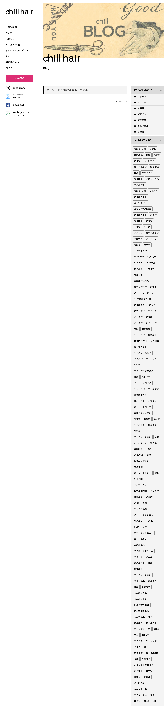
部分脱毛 (146, 587)
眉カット (138, 275)
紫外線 (153, 443)
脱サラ (153, 287)
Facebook (18, 105)
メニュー (142, 102)
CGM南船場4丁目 (142, 299)
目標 (154, 701)
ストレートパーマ (142, 407)
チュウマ (154, 491)
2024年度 (150, 263)
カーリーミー (140, 287)
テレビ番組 (139, 629)
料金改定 (152, 425)
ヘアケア (138, 263)
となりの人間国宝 (142, 209)
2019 (146, 701)
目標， (137, 677)
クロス (137, 647)
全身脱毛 (146, 659)
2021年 (145, 635)
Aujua (137, 365)
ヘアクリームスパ (142, 353)
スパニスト (139, 563)
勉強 (145, 503)
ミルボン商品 (140, 593)
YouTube (138, 479)
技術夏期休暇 (140, 491)
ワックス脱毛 (140, 509)
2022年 (149, 497)
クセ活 (149, 317)
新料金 (137, 431)
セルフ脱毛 (139, 617)
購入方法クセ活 (141, 611)
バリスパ (138, 359)
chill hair (147, 173)
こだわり (153, 191)
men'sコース (140, 689)
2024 (136, 503)
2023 (150, 521)
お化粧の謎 (139, 683)
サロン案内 (11, 27)
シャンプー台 (140, 443)
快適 (157, 437)
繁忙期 (147, 419)
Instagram (18, 88)
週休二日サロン (141, 461)
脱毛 (150, 617)
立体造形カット (141, 395)
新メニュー (139, 521)
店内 (136, 329)
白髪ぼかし (139, 449)
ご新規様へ (139, 545)
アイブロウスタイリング (146, 293)
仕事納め (146, 329)
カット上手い (140, 167)
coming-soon (22, 114)
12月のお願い (152, 653)
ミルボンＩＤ (140, 599)
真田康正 (138, 155)
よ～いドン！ (140, 203)
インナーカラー (141, 485)
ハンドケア (147, 377)
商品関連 (142, 120)
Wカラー (138, 239)
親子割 (157, 419)
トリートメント (141, 251)
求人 (8, 56)
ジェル (149, 557)
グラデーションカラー (144, 515)
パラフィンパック (142, 383)
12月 (146, 647)
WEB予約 (19, 78)
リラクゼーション (142, 437)
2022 (156, 629)
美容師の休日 (140, 341)
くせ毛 (152, 149)
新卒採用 (138, 269)
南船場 (137, 245)
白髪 (149, 455)
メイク (147, 227)
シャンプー (151, 323)
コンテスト (139, 401)
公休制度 (154, 341)
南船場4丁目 (140, 149)
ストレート (149, 161)
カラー (147, 245)
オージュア (151, 359)
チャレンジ (151, 641)
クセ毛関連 (143, 126)
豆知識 (147, 677)
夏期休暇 (138, 467)
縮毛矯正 (154, 167)
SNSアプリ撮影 (141, 605)
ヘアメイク (139, 425)
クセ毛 (137, 161)
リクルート (139, 185)
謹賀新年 (152, 335)
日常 (145, 527)
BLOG (9, 68)
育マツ (149, 671)
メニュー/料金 (13, 44)
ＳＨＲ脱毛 (139, 581)
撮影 (150, 563)
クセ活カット (140, 197)
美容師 (157, 155)
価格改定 (138, 497)
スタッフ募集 (152, 179)
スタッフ (10, 39)
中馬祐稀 (151, 257)
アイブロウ (151, 239)
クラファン (139, 311)
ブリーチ (138, 557)
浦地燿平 (138, 179)
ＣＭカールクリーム (143, 551)
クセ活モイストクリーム (146, 305)
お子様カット (140, 347)
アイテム (138, 641)
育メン (137, 701)
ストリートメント (142, 473)
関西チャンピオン (142, 413)
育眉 (152, 695)
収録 (136, 659)
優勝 (136, 377)
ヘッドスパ (139, 335)
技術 (148, 155)
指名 (157, 473)
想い (150, 449)
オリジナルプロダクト (17, 50)
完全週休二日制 (141, 281)
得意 (136, 173)
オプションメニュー (143, 533)
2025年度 (138, 455)
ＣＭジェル (153, 311)
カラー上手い (140, 539)
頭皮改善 (152, 581)
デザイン (142, 114)
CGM (136, 527)
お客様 (141, 108)
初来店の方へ (12, 62)
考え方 (9, 33)
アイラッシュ (140, 695)
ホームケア (153, 389)
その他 (141, 132)
